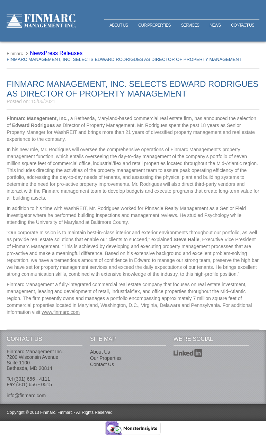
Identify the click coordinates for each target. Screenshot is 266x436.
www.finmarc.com (61, 312)
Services (190, 25)
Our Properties (154, 25)
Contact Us (242, 25)
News (215, 25)
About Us (118, 25)
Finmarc (41, 20)
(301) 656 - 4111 (32, 379)
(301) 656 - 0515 (34, 384)
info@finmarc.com (26, 395)
